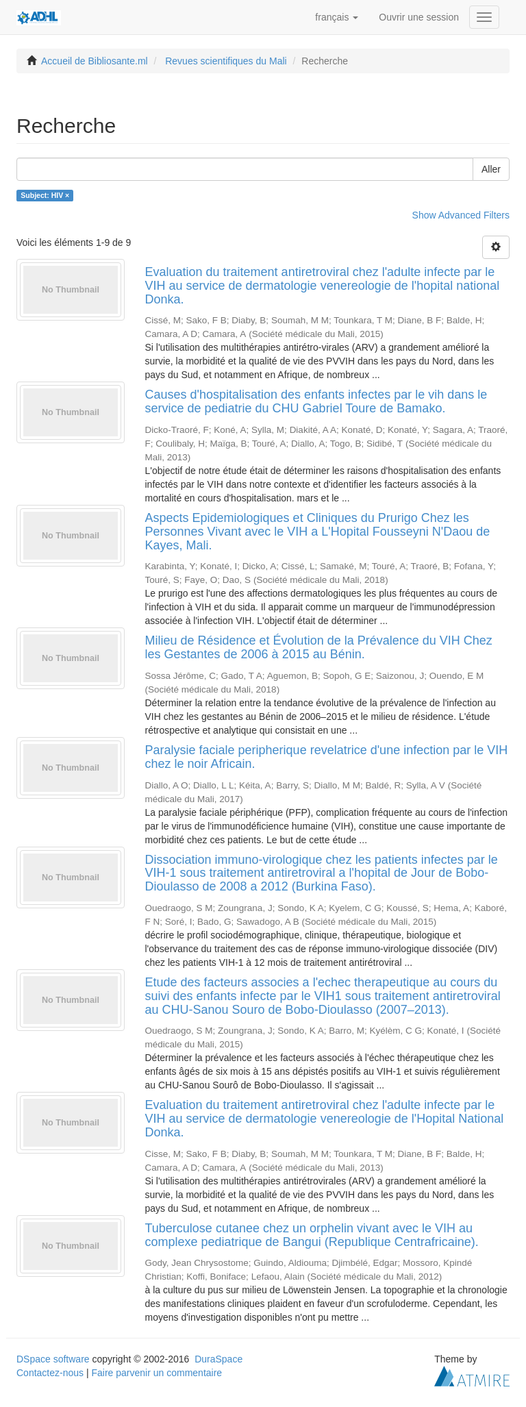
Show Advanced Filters (461, 215)
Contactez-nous (50, 1372)
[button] (336, 17)
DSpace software (53, 1359)
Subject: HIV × (45, 195)
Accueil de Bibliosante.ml (94, 60)
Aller (491, 169)
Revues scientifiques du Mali (225, 60)
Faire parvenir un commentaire (156, 1372)
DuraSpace (218, 1359)
